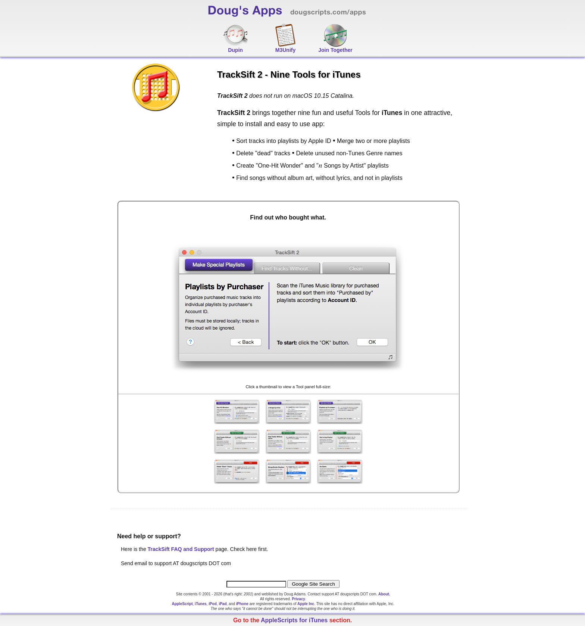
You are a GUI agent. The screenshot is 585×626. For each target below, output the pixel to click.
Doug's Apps (300, 13)
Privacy (298, 599)
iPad (222, 604)
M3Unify (285, 50)
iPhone (242, 604)
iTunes (200, 604)
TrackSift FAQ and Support (181, 549)
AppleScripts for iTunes (294, 620)
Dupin (235, 50)
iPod (213, 604)
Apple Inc (305, 604)
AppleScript (182, 604)
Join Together (335, 50)
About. (384, 594)
